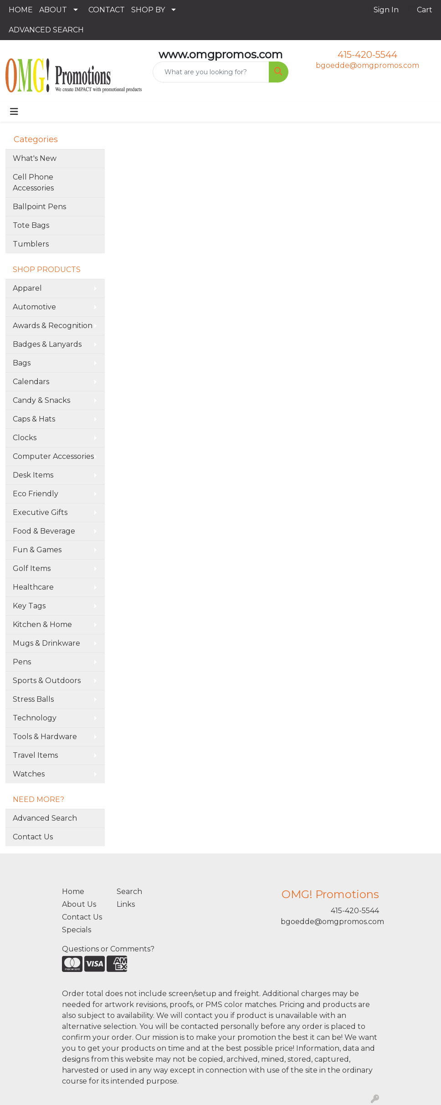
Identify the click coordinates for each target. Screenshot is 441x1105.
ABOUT (53, 9)
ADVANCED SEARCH (46, 30)
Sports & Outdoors (47, 680)
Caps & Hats (34, 419)
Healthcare (33, 587)
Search (129, 891)
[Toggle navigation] (14, 111)
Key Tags (29, 605)
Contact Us (33, 837)
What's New (34, 158)
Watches (29, 774)
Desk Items (33, 475)
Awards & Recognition (52, 325)
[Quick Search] (211, 72)
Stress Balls (33, 699)
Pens (22, 662)
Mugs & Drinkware (46, 643)
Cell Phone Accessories (33, 182)
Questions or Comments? (108, 949)
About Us (79, 904)
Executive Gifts (40, 512)
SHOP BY (148, 9)
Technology (34, 718)
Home (73, 891)
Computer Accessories (53, 456)
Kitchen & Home (42, 624)
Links (126, 904)
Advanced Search (45, 818)
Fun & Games (37, 549)
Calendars (31, 381)
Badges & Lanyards (47, 344)
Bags (22, 363)
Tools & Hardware (45, 736)
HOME (21, 9)
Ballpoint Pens (39, 206)
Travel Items (35, 755)
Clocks (24, 437)
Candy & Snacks (41, 400)
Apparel (27, 288)
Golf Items (32, 568)
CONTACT (106, 9)
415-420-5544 (367, 54)
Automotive (34, 307)
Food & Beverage (44, 531)
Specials (76, 929)
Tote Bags (31, 225)
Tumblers (31, 244)
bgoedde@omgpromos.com (367, 65)
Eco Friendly (35, 493)
